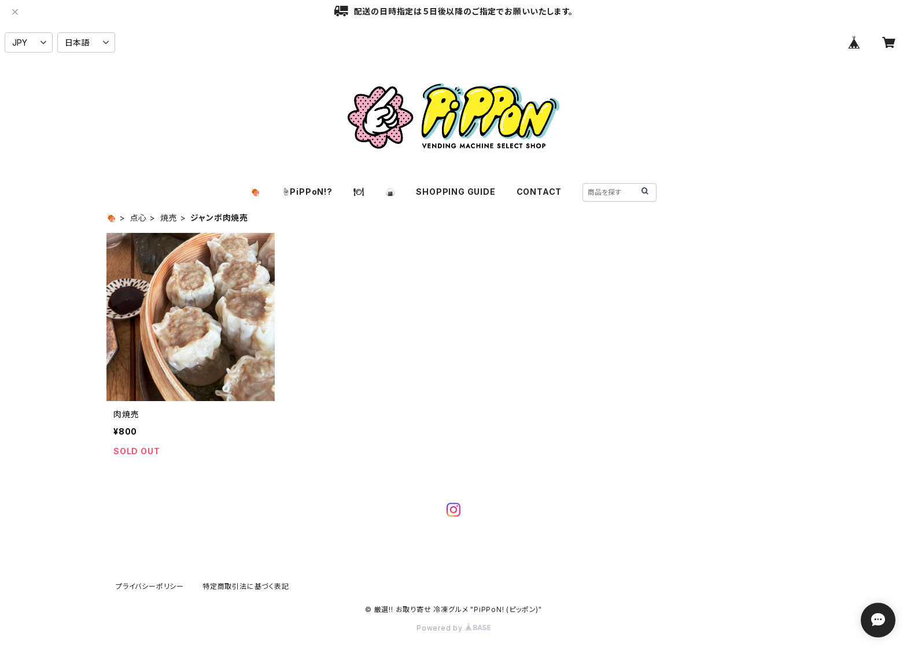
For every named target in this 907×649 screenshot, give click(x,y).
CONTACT (539, 191)
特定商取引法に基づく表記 (245, 586)
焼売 (169, 217)
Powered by (453, 628)
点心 (139, 217)
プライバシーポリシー (150, 586)
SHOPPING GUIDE (455, 191)
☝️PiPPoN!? (307, 191)
